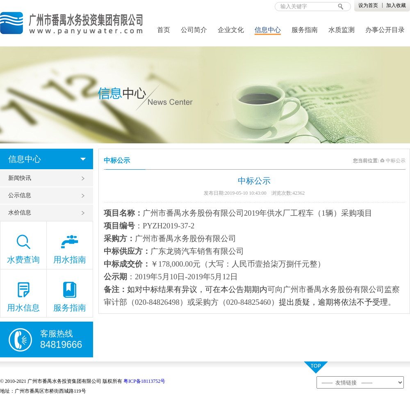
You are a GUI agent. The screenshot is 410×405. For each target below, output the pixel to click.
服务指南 (305, 29)
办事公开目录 (385, 29)
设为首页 (368, 5)
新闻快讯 (19, 178)
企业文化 (231, 29)
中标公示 (392, 160)
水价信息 (19, 212)
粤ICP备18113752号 (144, 381)
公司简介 (194, 29)
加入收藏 (396, 5)
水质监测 (341, 29)
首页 (163, 29)
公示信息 (19, 195)
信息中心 (268, 29)
